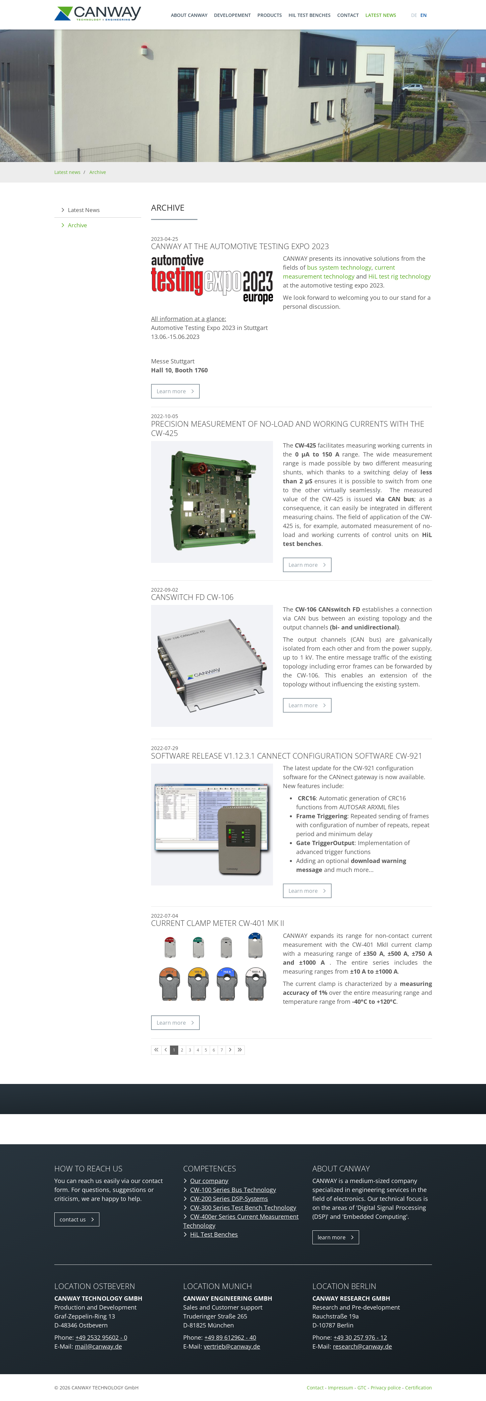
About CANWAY (189, 15)
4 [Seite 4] (198, 1050)
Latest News (84, 210)
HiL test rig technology (399, 276)
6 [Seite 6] (214, 1050)
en (423, 15)
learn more (332, 1237)
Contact (348, 15)
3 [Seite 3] (190, 1050)
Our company (209, 1181)
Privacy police (386, 1387)
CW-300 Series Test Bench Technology (243, 1208)
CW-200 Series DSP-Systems (229, 1199)
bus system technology (339, 267)
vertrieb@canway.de (232, 1346)
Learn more (171, 391)
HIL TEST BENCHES (310, 15)
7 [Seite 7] (222, 1050)
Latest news (380, 15)
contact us (73, 1219)
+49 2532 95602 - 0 (101, 1337)
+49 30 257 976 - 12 (360, 1337)
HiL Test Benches (214, 1234)
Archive (97, 172)
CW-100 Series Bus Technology (233, 1190)
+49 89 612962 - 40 (230, 1337)
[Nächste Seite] (230, 1050)
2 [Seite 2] (182, 1050)
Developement (232, 15)
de (414, 15)
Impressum (340, 1387)
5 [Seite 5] (206, 1050)
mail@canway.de (98, 1346)
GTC (361, 1387)
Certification (418, 1387)
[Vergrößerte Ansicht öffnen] (212, 966)
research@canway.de (362, 1346)
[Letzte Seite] (239, 1050)
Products (269, 15)
